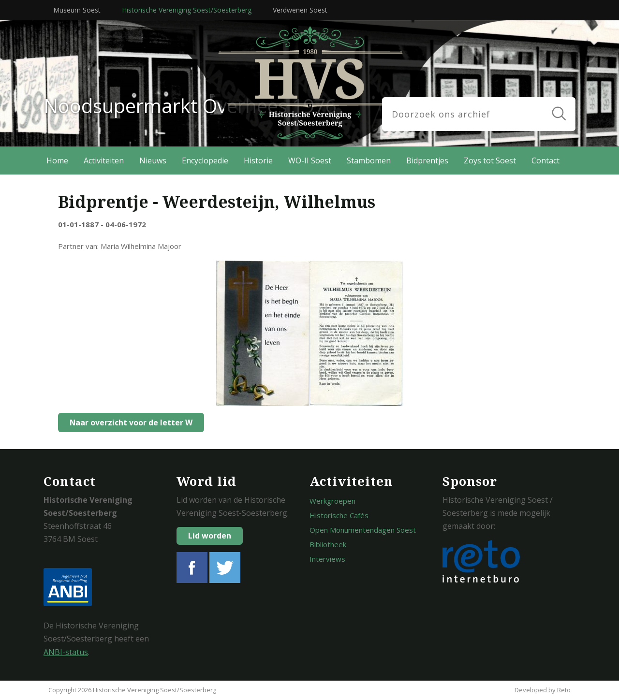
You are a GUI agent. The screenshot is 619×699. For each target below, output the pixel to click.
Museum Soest (77, 10)
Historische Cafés (339, 515)
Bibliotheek (328, 544)
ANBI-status (66, 652)
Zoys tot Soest (490, 160)
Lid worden (209, 535)
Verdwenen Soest (300, 10)
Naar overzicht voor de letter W (129, 422)
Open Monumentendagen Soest (363, 530)
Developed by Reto (543, 689)
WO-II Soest (309, 160)
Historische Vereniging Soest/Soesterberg (186, 10)
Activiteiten (104, 160)
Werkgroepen (332, 501)
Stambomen (369, 160)
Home (57, 160)
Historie (258, 160)
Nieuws (152, 160)
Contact (545, 160)
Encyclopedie (205, 160)
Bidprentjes (427, 160)
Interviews (327, 559)
